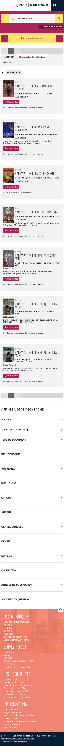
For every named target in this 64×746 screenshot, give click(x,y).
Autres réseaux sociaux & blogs (19, 661)
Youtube (8, 658)
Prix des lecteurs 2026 (15, 688)
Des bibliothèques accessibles (19, 715)
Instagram (9, 655)
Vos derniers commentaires (18, 697)
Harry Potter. (20, 96)
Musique (8, 628)
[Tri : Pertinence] (14, 72)
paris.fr (4, 736)
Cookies (8, 721)
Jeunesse (8, 634)
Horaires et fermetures (15, 682)
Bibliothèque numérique (16, 640)
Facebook (9, 652)
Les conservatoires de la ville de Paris (17, 739)
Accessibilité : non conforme (14, 742)
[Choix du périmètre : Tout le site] (5, 18)
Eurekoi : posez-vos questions (18, 667)
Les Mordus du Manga (15, 694)
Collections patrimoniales (16, 637)
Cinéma (8, 631)
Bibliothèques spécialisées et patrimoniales (32, 736)
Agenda (8, 625)
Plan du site (10, 727)
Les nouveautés (11, 679)
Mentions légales (12, 724)
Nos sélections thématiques (18, 685)
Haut (60, 609)
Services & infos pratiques (16, 622)
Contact (14, 709)
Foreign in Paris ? (12, 718)
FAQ (6, 709)
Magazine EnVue (12, 712)
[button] (57, 5)
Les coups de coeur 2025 (16, 691)
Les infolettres (10, 664)
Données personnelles (24, 721)
